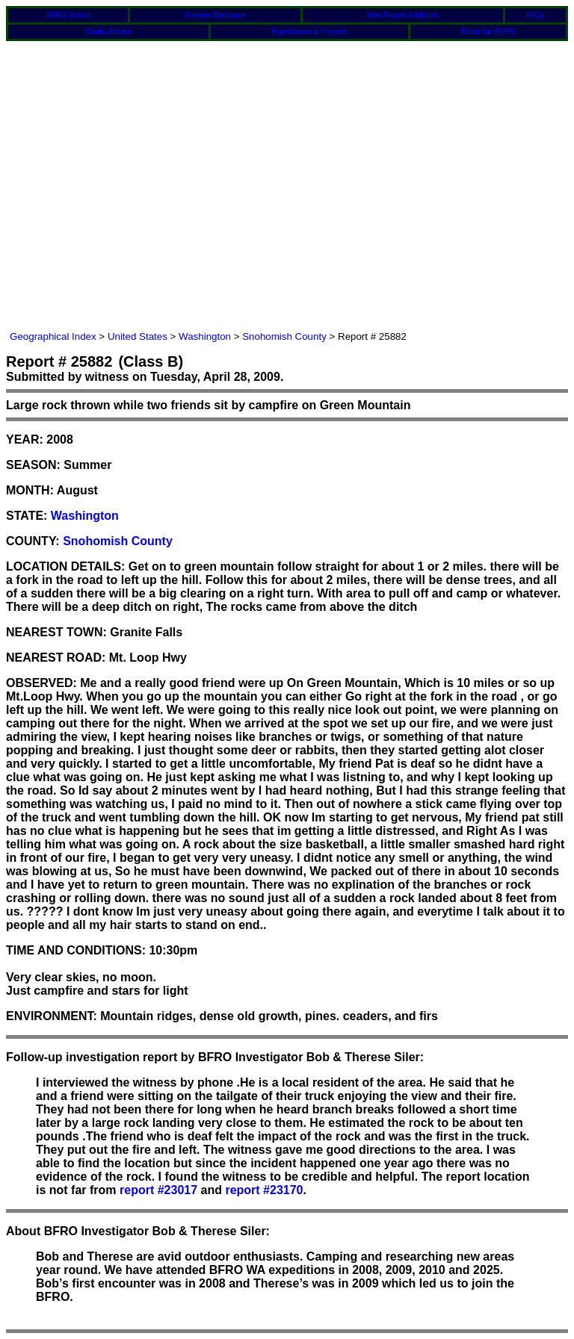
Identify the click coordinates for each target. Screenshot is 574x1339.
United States (137, 336)
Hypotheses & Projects (309, 32)
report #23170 (264, 1190)
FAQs (535, 15)
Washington (205, 336)
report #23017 (158, 1190)
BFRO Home (67, 15)
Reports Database (215, 15)
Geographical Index (53, 336)
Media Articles (108, 32)
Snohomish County (284, 336)
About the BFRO (487, 32)
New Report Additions (403, 15)
